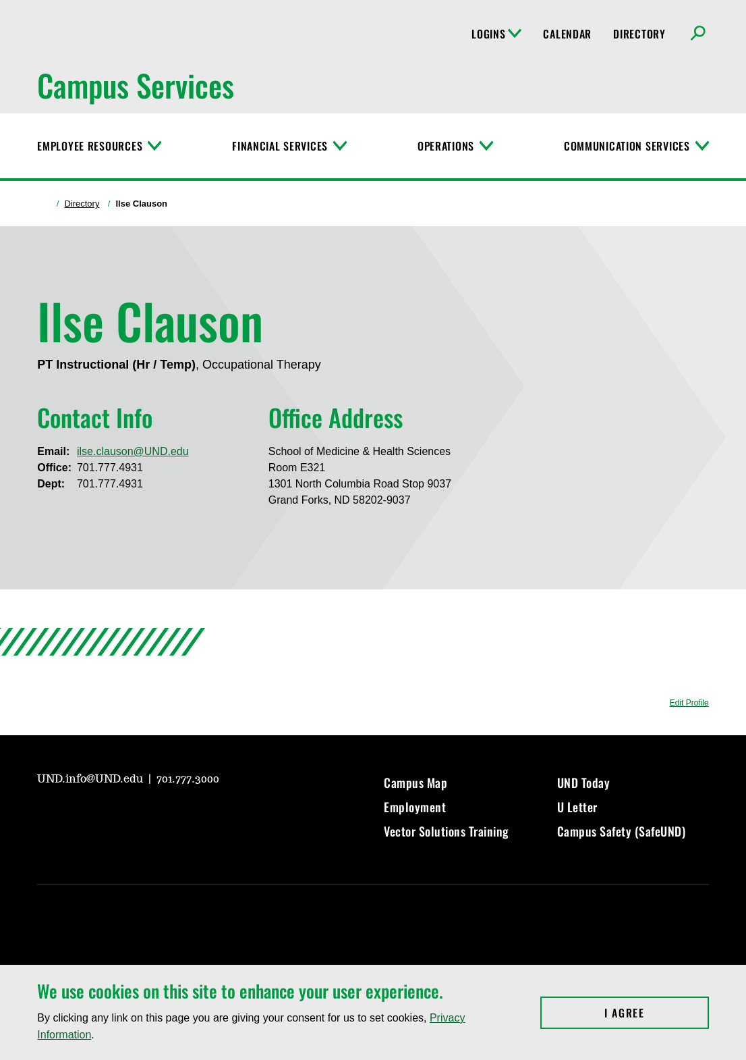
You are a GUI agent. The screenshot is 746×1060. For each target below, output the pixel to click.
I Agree (656, 1013)
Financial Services (280, 146)
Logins (496, 34)
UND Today (583, 782)
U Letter (577, 807)
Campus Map (415, 782)
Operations (446, 146)
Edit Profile (689, 703)
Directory (639, 34)
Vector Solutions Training (446, 831)
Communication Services (627, 146)
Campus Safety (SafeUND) (621, 831)
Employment (415, 807)
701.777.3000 (187, 779)
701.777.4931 (110, 467)
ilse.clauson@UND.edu (133, 451)
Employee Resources (89, 146)
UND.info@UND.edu (91, 779)
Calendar (567, 34)
